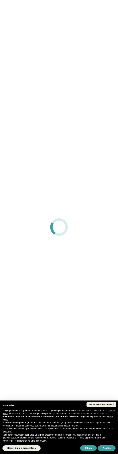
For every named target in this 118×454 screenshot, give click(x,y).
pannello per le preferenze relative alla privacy (24, 441)
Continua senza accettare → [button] (101, 404)
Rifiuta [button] (88, 448)
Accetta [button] (107, 448)
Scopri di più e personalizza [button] (21, 448)
